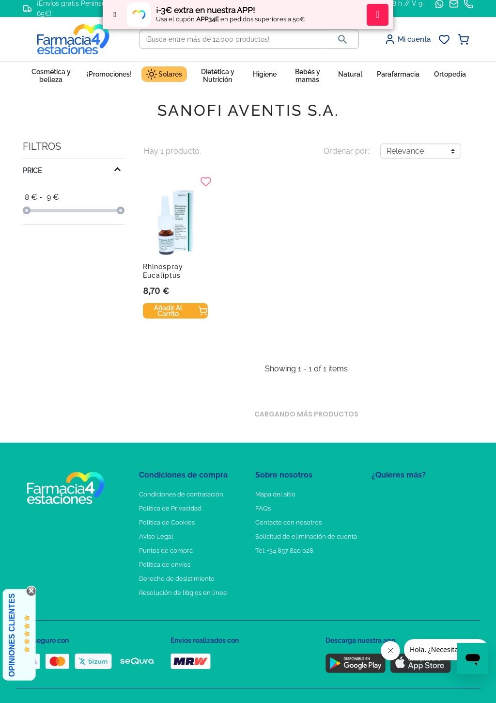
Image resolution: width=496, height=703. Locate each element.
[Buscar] (233, 39)
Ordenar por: (346, 151)
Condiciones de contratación (181, 494)
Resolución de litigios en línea (183, 592)
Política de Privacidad (170, 508)
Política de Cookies (167, 522)
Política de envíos (164, 564)
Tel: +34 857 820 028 (284, 550)
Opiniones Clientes (12, 635)
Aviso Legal (156, 536)
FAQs (263, 508)
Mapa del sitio (275, 494)
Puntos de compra (166, 550)
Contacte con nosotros (288, 522)
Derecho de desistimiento (177, 578)
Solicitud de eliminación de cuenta (306, 536)
